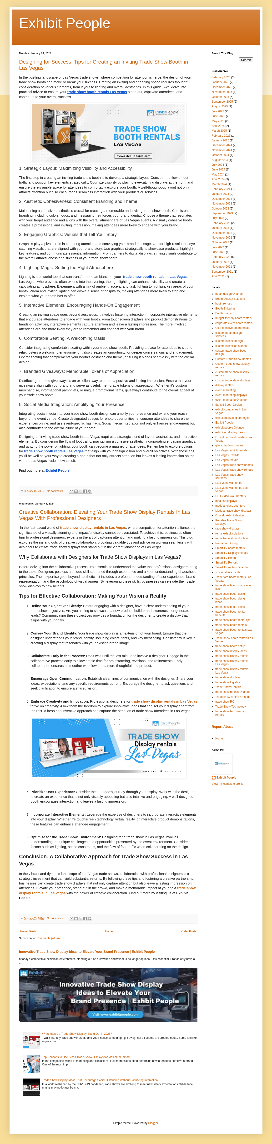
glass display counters (229, 445)
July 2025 (218, 111)
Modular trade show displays (233, 510)
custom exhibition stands (231, 346)
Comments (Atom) (48, 938)
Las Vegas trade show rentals (234, 469)
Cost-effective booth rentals (232, 328)
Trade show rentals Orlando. (233, 697)
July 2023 (218, 218)
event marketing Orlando (231, 399)
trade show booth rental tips (232, 620)
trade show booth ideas (230, 607)
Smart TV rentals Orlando (231, 567)
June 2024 (218, 169)
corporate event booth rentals (233, 323)
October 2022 (220, 242)
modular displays (226, 501)
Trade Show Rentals (228, 687)
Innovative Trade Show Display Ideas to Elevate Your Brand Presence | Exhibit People (87, 952)
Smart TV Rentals (226, 562)
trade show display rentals (231, 656)
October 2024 (220, 155)
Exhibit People (65, 23)
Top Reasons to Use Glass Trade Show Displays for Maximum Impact (86, 1057)
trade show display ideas (231, 651)
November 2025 (222, 92)
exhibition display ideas (230, 432)
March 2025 (219, 130)
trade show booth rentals (231, 625)
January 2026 (220, 82)
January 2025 (220, 140)
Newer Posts (28, 931)
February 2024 (221, 189)
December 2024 (222, 145)
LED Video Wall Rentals (230, 496)
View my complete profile (227, 783)
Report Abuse (222, 727)
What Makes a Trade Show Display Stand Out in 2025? (77, 1033)
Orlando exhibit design (229, 515)
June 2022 (218, 252)
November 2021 (222, 266)
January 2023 (220, 228)
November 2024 (222, 150)
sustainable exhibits (227, 572)
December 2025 (222, 87)
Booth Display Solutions (230, 298)
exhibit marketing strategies (232, 418)
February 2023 (221, 223)
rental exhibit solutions (229, 533)
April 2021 (218, 276)
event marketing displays (231, 395)
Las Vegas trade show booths (234, 465)
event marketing (225, 390)
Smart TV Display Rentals (231, 553)
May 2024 (218, 174)
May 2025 (218, 121)
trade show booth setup (230, 646)
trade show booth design (231, 593)
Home (109, 931)
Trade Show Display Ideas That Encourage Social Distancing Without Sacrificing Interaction (100, 1080)
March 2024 (219, 184)
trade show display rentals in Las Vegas (93, 528)
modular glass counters (230, 505)
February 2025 (221, 135)
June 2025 (218, 116)
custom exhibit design (229, 341)
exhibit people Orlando (229, 427)
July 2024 (218, 164)
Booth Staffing (224, 313)
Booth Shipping (225, 308)
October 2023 (220, 208)
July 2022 (218, 247)
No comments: (55, 491)
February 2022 (221, 257)
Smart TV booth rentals (230, 548)
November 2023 (222, 203)
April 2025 (218, 126)
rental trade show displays (231, 538)
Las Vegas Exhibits (227, 455)
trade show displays (227, 677)
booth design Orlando (229, 293)
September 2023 (222, 213)
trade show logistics (227, 682)
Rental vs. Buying (226, 543)
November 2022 (222, 237)
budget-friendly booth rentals (233, 318)
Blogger (153, 1123)
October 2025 (220, 97)
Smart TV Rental (225, 558)
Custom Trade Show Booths (233, 359)
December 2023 (222, 198)
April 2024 (218, 179)
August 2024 (220, 160)
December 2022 (222, 233)
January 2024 (220, 193)
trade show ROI (225, 701)
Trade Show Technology (230, 706)
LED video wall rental (228, 483)
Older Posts (188, 931)
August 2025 (220, 106)
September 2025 (222, 101)
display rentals (224, 385)
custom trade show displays (232, 380)
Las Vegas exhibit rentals (231, 450)
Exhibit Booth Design (228, 404)
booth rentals (223, 303)
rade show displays (227, 528)
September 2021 (222, 271)
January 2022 (220, 262)
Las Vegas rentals (226, 460)
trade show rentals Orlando (232, 692)
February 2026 (221, 77)
